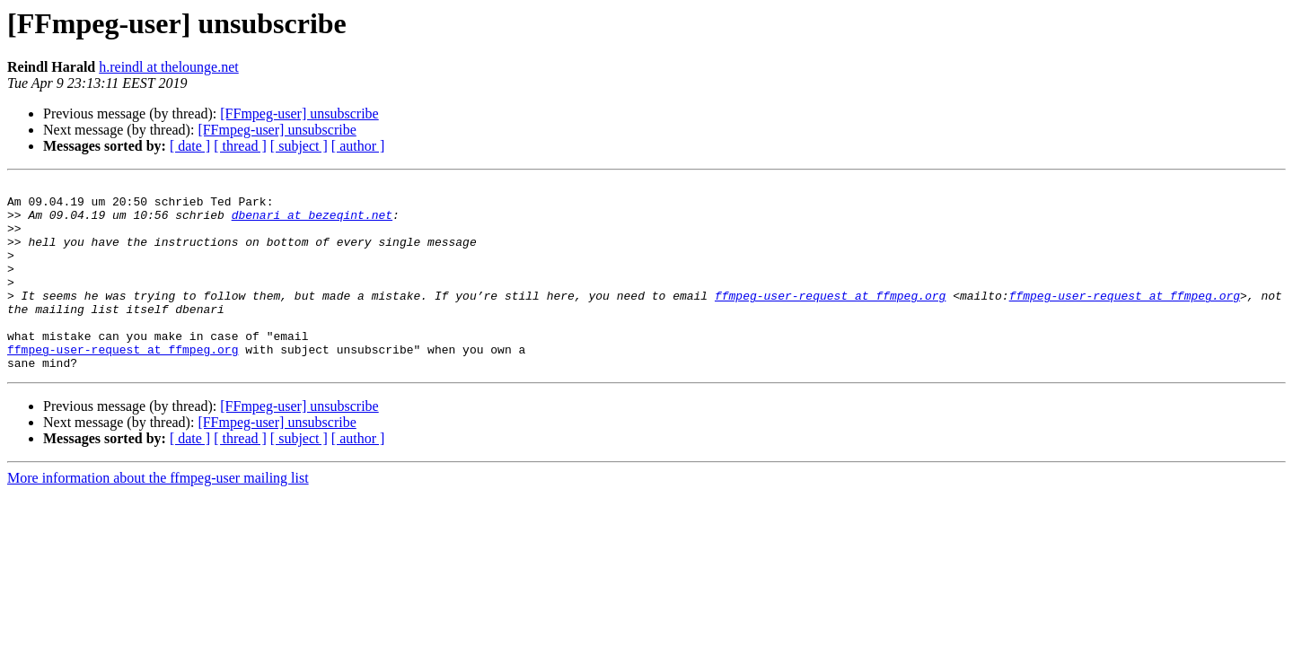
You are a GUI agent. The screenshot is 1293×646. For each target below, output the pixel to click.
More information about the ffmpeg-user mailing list (158, 515)
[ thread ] (240, 145)
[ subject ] (299, 145)
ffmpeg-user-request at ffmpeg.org (830, 319)
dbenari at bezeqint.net (312, 222)
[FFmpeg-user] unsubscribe (299, 113)
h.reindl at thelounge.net (169, 66)
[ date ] (190, 145)
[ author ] (358, 145)
